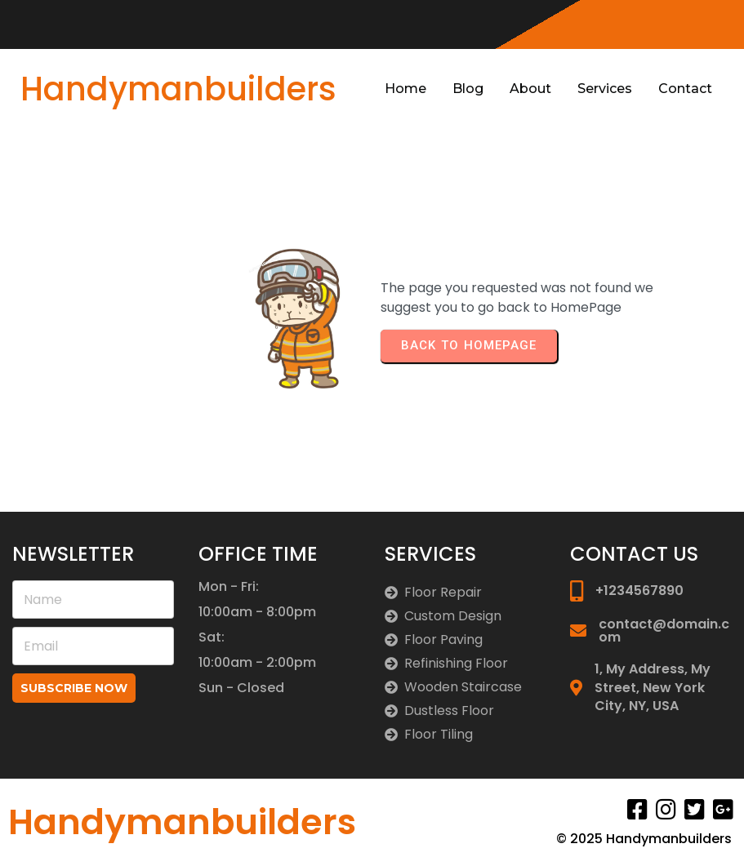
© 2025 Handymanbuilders (644, 838)
